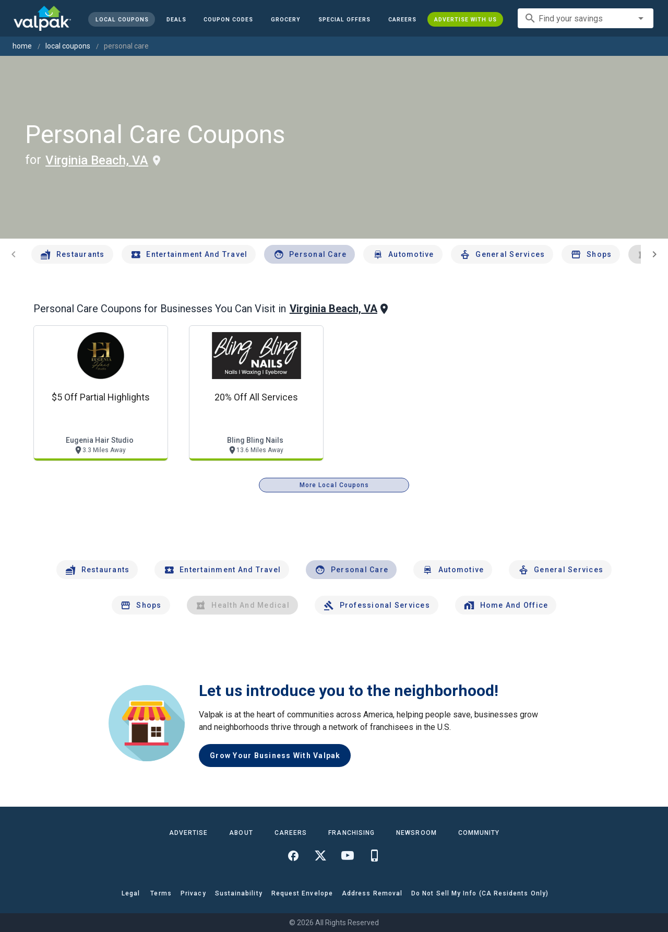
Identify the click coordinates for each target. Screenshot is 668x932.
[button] (344, 19)
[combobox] (585, 18)
